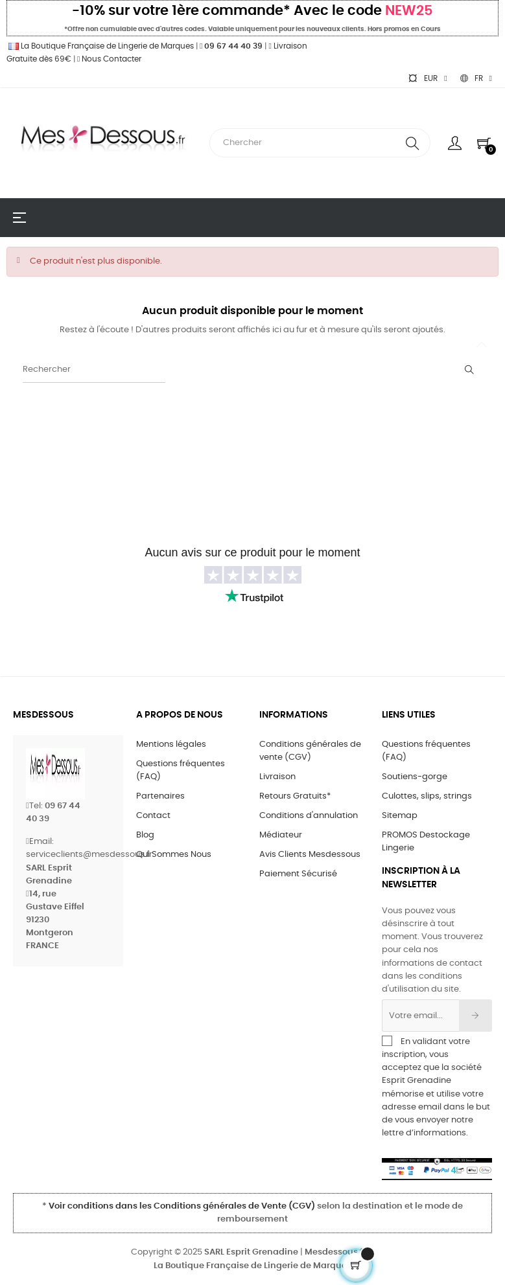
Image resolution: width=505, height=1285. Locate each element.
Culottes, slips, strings (427, 796)
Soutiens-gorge (414, 777)
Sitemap (399, 816)
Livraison (277, 777)
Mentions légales (171, 744)
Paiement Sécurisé (298, 874)
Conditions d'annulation (308, 816)
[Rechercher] (94, 370)
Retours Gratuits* (295, 796)
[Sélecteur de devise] (427, 78)
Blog (145, 835)
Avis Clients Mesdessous (309, 854)
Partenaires (160, 796)
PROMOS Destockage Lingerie (426, 841)
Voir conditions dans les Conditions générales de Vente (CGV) (182, 1206)
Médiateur (280, 835)
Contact (153, 816)
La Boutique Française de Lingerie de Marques (100, 46)
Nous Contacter (109, 59)
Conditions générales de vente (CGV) (310, 751)
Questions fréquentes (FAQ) (180, 770)
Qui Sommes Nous (173, 854)
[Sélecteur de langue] (476, 78)
